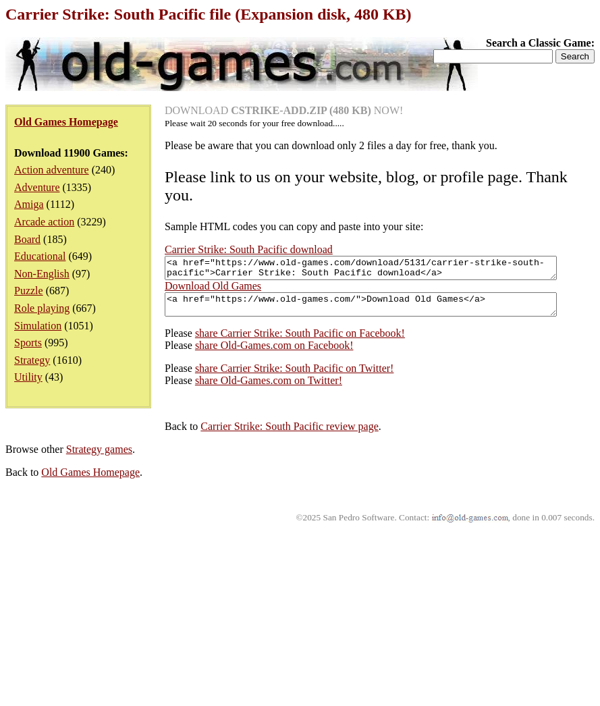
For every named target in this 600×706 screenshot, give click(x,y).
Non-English (42, 273)
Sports (28, 342)
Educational (39, 256)
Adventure (37, 187)
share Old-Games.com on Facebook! (115, 519)
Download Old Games (53, 456)
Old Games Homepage (90, 646)
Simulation (37, 325)
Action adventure (51, 169)
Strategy (32, 360)
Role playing (42, 308)
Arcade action (44, 221)
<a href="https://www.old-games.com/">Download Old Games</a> (225, 476)
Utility (28, 377)
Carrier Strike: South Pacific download (249, 249)
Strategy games (99, 623)
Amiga (29, 204)
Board (27, 239)
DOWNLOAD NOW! (284, 110)
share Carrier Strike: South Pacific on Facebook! (141, 507)
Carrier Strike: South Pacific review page (130, 600)
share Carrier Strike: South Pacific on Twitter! (135, 542)
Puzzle (28, 290)
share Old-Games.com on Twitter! (109, 554)
